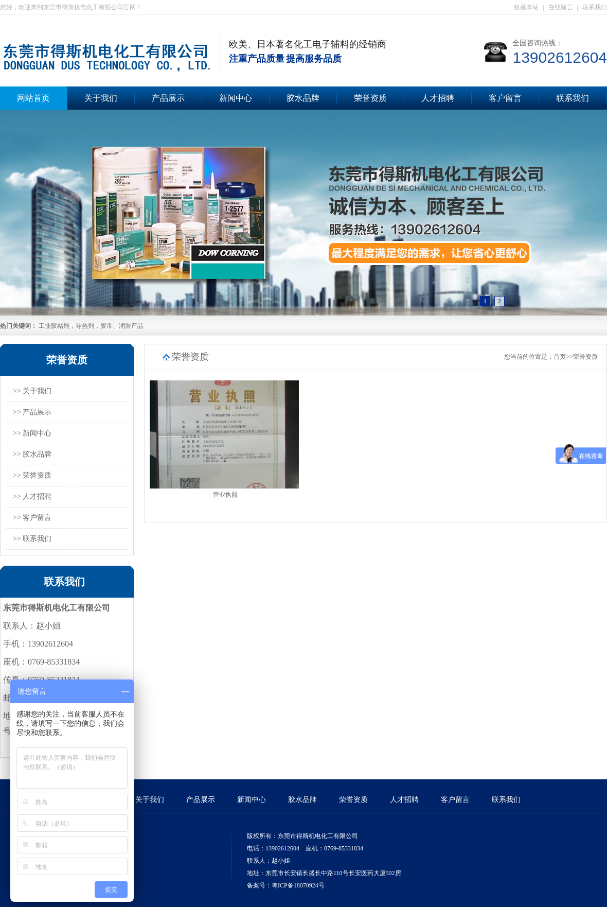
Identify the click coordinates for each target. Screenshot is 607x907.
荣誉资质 (370, 98)
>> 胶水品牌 (32, 454)
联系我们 (594, 7)
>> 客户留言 (32, 517)
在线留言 (560, 7)
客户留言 (505, 98)
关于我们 (100, 98)
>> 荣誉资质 (32, 475)
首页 (560, 356)
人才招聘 (437, 98)
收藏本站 (526, 7)
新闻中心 (235, 98)
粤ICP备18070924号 (298, 885)
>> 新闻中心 (32, 433)
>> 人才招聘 (32, 496)
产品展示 (168, 98)
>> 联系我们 (32, 539)
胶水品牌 (303, 98)
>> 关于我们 (32, 391)
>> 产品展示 (32, 412)
